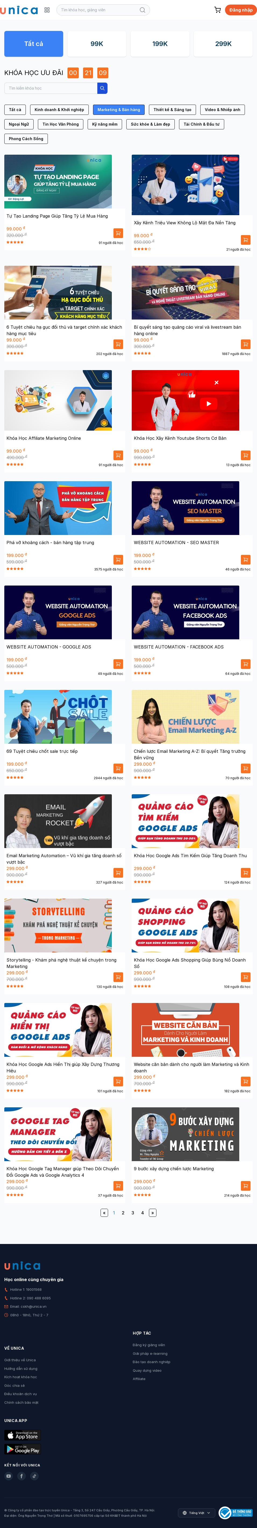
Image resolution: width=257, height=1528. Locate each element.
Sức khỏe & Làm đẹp (150, 124)
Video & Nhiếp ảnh (222, 109)
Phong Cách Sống (26, 138)
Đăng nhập (241, 10)
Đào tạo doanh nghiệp (151, 1362)
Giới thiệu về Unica (20, 1360)
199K (160, 44)
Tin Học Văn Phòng (60, 124)
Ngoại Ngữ (19, 124)
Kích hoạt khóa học (20, 1377)
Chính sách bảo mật (21, 1402)
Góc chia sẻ (14, 1385)
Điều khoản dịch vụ (20, 1394)
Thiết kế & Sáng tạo (172, 109)
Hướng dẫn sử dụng (20, 1368)
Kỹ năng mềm (104, 124)
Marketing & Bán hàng (119, 109)
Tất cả (33, 44)
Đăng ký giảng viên (149, 1345)
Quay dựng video (147, 1370)
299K (223, 44)
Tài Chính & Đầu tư (202, 124)
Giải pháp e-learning (150, 1353)
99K (97, 44)
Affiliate (139, 1379)
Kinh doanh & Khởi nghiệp (59, 109)
